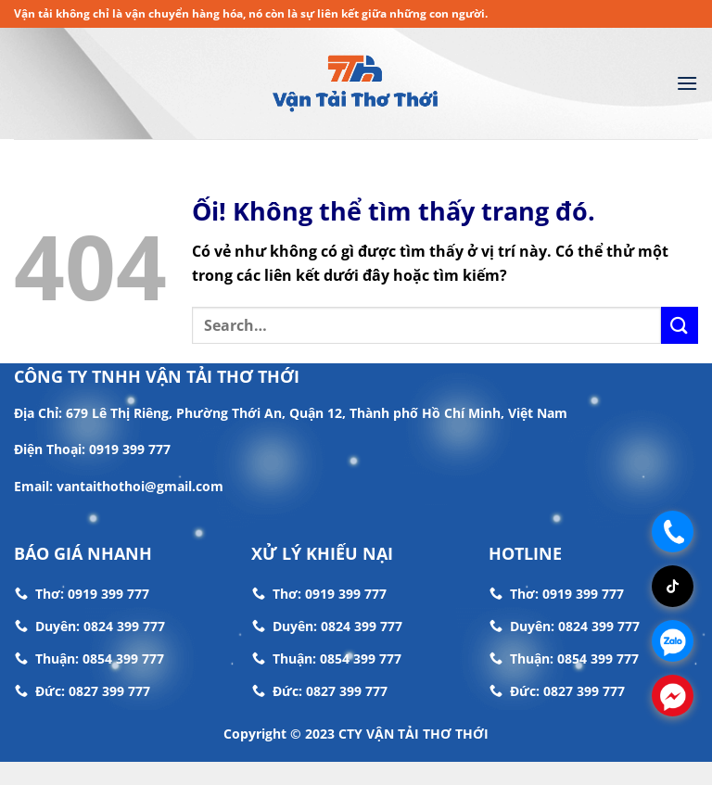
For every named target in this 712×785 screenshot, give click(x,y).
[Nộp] (679, 325)
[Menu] (687, 83)
